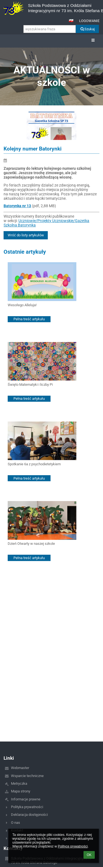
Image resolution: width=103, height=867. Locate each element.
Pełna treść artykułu (29, 319)
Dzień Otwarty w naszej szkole (31, 543)
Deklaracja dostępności (29, 815)
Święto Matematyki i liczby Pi (30, 384)
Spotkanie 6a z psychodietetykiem (34, 464)
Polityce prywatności (73, 846)
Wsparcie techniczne (27, 776)
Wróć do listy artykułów (26, 235)
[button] (71, 20)
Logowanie (89, 21)
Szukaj (87, 29)
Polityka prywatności (27, 807)
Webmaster (20, 768)
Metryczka (19, 783)
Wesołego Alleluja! (22, 305)
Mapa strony (20, 791)
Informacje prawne (25, 799)
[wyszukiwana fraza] (49, 29)
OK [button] (89, 855)
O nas (15, 822)
